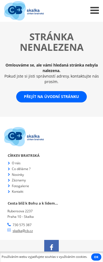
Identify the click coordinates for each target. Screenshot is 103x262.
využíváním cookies (73, 257)
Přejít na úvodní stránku (51, 96)
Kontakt (17, 191)
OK (96, 257)
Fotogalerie (20, 186)
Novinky (18, 174)
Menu (94, 10)
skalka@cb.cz (23, 230)
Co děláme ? (21, 168)
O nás (16, 163)
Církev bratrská (24, 155)
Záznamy (19, 180)
